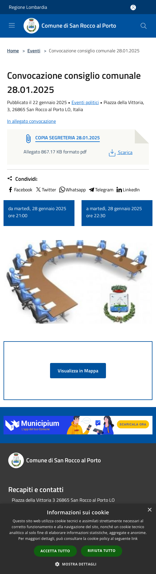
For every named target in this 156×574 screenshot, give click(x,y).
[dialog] (78, 539)
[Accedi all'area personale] (133, 7)
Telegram (100, 189)
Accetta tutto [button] (55, 550)
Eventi (33, 50)
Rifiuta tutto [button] (102, 550)
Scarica (119, 152)
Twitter (45, 189)
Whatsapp (72, 189)
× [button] (149, 510)
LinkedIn (128, 189)
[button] (78, 564)
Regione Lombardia (28, 7)
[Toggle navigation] (11, 25)
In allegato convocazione (31, 121)
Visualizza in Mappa (78, 370)
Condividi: (22, 179)
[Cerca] (143, 25)
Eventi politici (85, 102)
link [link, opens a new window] (135, 538)
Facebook (19, 189)
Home (13, 50)
